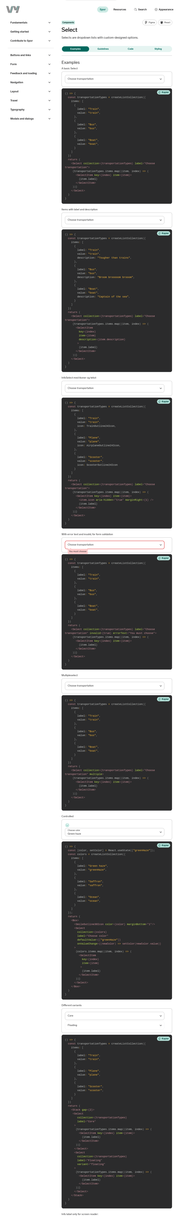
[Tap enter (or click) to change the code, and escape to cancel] (117, 146)
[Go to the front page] (13, 9)
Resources (119, 9)
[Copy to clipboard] (163, 92)
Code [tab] (130, 49)
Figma (149, 22)
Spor (103, 9)
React (165, 22)
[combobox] (114, 79)
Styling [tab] (158, 49)
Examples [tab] (75, 49)
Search (140, 9)
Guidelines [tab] (103, 49)
